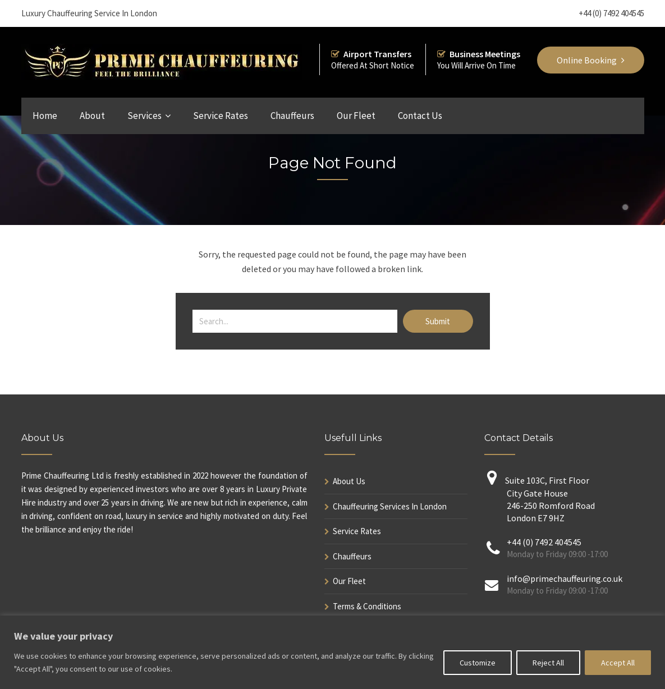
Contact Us (420, 115)
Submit (437, 321)
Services (144, 115)
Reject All (548, 663)
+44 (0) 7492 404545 (611, 13)
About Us (349, 481)
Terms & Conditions (367, 606)
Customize (478, 663)
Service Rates (220, 115)
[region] (332, 652)
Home (45, 115)
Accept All (618, 663)
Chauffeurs (292, 115)
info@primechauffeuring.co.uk (564, 578)
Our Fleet (356, 115)
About (92, 115)
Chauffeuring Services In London (390, 506)
